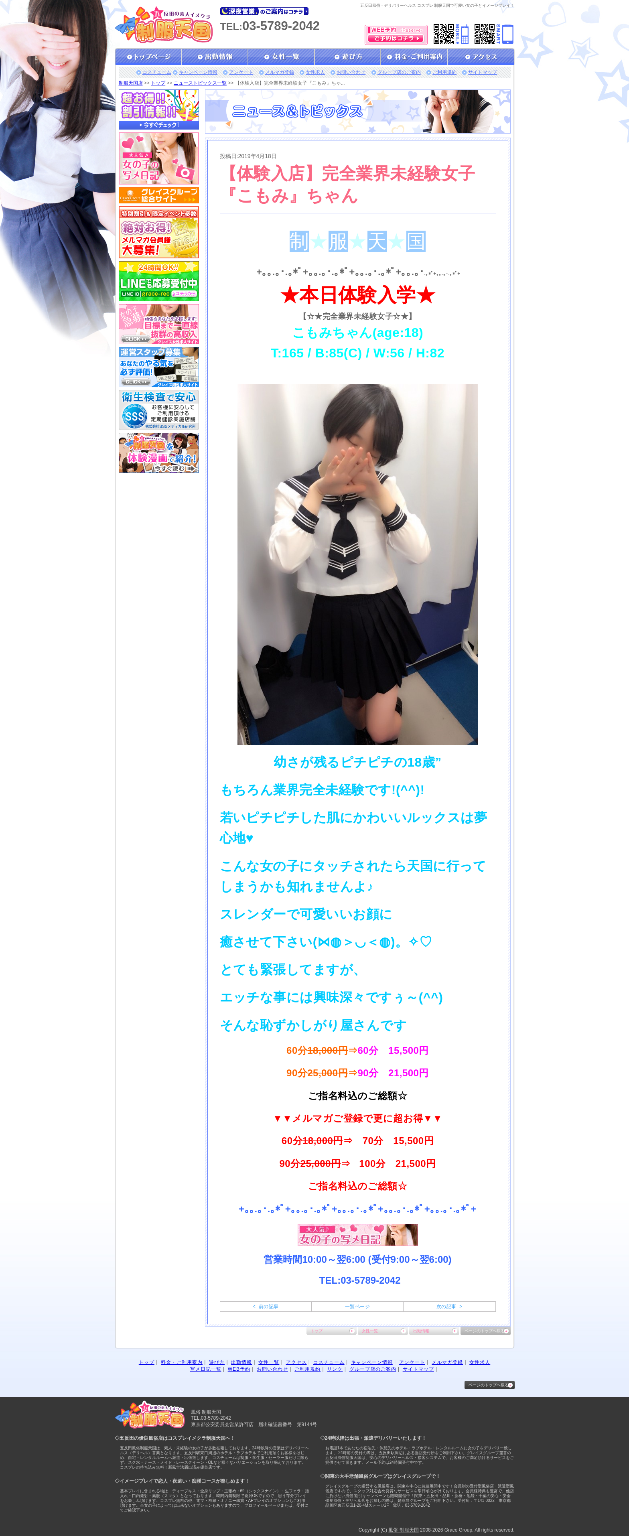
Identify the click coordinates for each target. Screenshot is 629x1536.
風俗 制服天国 (403, 1530)
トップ (158, 83)
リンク (335, 1369)
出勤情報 (421, 1331)
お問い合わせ (351, 72)
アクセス (296, 1362)
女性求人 (315, 72)
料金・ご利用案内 (182, 1362)
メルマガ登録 (279, 72)
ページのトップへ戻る (485, 1331)
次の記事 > (449, 1306)
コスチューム (156, 72)
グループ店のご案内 (399, 72)
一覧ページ (357, 1306)
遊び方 (217, 1362)
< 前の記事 (266, 1306)
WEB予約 (239, 1369)
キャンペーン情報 (198, 72)
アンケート (241, 72)
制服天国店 (131, 83)
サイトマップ (482, 72)
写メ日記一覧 (205, 1369)
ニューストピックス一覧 (200, 83)
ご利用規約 (444, 72)
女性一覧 (370, 1331)
